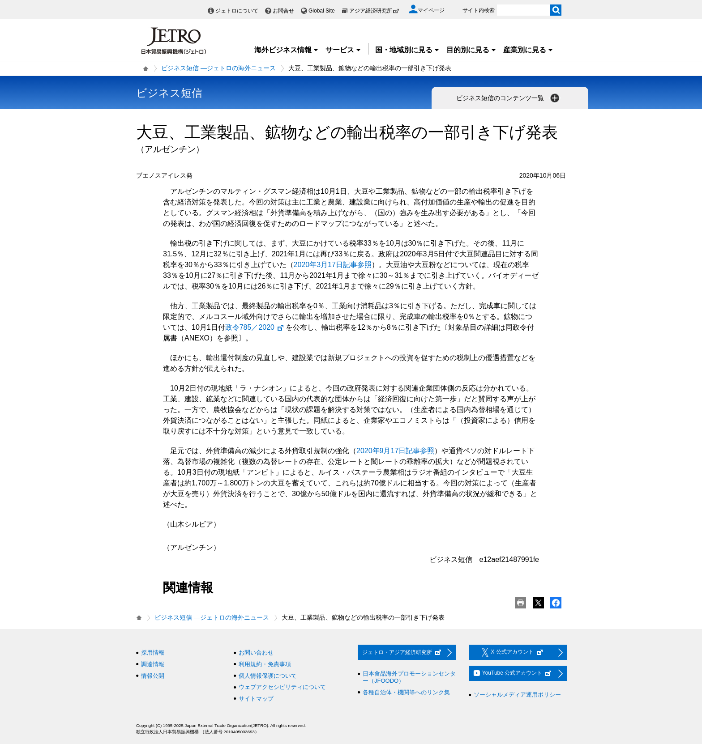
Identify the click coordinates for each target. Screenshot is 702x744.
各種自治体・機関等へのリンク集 (406, 692)
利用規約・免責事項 (265, 664)
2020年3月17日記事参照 (333, 264)
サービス (343, 50)
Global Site (321, 11)
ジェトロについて (236, 11)
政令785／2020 (254, 327)
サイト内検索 (478, 10)
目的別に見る (471, 50)
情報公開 (152, 675)
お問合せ (283, 11)
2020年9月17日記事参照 (395, 451)
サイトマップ (256, 698)
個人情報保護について (268, 675)
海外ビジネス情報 (286, 50)
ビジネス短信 (169, 93)
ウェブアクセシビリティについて (282, 687)
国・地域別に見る (407, 50)
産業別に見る (528, 50)
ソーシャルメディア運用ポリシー (517, 694)
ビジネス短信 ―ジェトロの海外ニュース (218, 68)
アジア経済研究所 (374, 11)
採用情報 (152, 652)
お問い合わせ (256, 652)
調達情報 (152, 664)
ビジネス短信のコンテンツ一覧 (508, 98)
